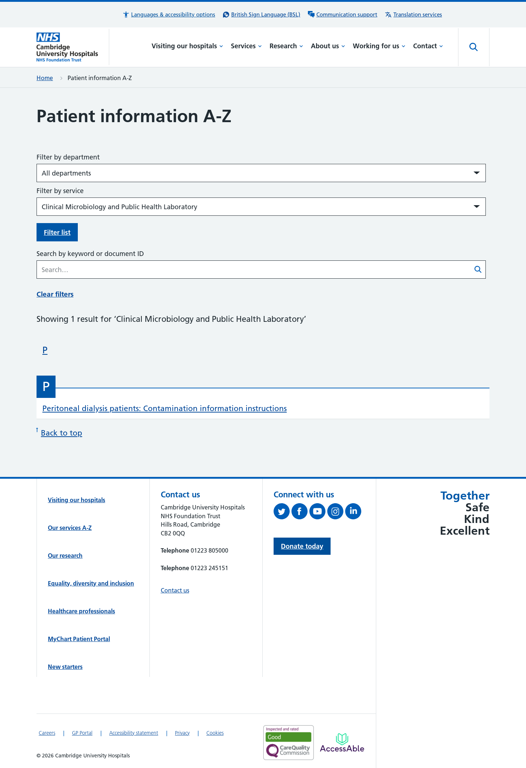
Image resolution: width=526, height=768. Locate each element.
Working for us (379, 46)
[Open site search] (473, 47)
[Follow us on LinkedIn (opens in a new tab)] (354, 512)
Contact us (175, 590)
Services (246, 46)
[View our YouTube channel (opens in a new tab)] (318, 512)
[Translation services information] (413, 14)
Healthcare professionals (81, 611)
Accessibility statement (133, 733)
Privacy (182, 733)
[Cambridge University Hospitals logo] (73, 47)
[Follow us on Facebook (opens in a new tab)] (300, 512)
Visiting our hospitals (187, 46)
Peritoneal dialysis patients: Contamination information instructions (164, 408)
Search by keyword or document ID (90, 253)
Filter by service (60, 191)
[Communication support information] (342, 14)
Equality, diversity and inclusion (91, 583)
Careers (47, 733)
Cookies (215, 733)
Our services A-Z (70, 527)
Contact (428, 46)
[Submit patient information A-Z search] (478, 270)
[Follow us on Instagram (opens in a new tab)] (336, 512)
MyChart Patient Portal (79, 639)
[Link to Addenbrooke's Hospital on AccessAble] (342, 742)
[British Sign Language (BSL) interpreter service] (261, 14)
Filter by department (68, 157)
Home (45, 78)
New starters (65, 666)
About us (328, 46)
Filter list (57, 232)
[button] (168, 14)
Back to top (59, 431)
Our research (65, 555)
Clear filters (55, 294)
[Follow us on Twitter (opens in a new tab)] (282, 512)
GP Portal (82, 733)
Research (286, 46)
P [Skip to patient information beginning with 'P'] (44, 350)
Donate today (302, 546)
